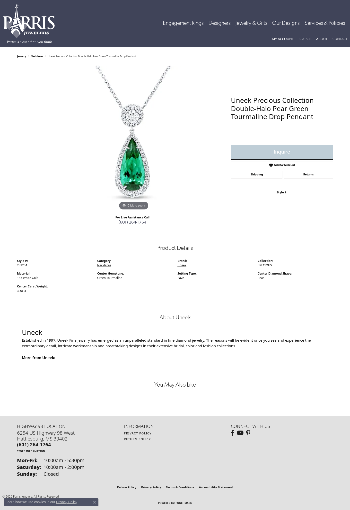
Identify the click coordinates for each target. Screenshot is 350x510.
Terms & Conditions (180, 487)
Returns (308, 174)
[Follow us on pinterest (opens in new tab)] (248, 433)
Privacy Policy (138, 433)
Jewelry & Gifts (251, 23)
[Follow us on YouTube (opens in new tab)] (240, 433)
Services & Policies (325, 23)
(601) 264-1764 (132, 222)
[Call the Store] (34, 444)
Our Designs (286, 23)
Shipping (257, 174)
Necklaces (37, 56)
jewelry (21, 56)
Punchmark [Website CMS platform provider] (184, 503)
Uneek (181, 265)
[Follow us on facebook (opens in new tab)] (233, 433)
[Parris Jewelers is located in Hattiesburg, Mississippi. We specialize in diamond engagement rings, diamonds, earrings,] (31, 24)
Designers (220, 23)
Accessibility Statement (216, 487)
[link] (340, 39)
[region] (134, 138)
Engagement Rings (183, 23)
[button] (283, 39)
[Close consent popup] (94, 502)
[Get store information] (31, 451)
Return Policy (137, 439)
